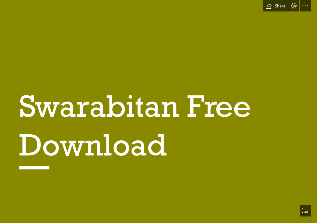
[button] (275, 5)
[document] (158, 111)
